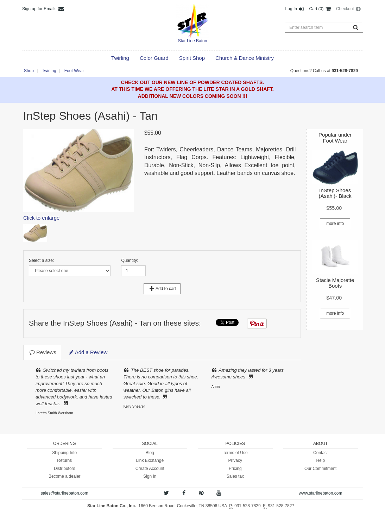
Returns (64, 460)
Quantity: (129, 260)
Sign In (149, 476)
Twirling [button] (49, 70)
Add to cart (162, 288)
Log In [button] (295, 8)
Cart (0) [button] (320, 8)
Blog (150, 452)
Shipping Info (64, 452)
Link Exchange (150, 460)
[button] (120, 58)
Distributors (64, 468)
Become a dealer (65, 476)
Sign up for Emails (43, 8)
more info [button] (335, 223)
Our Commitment (320, 468)
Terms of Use (235, 452)
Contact (320, 452)
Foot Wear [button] (74, 70)
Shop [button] (29, 70)
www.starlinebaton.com (320, 493)
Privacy (235, 460)
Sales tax (235, 476)
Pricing (235, 468)
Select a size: (41, 260)
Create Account (149, 468)
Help (320, 460)
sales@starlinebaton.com (64, 493)
